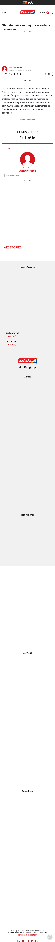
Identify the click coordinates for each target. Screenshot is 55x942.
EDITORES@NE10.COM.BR (27, 935)
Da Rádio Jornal (15, 68)
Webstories (12, 247)
